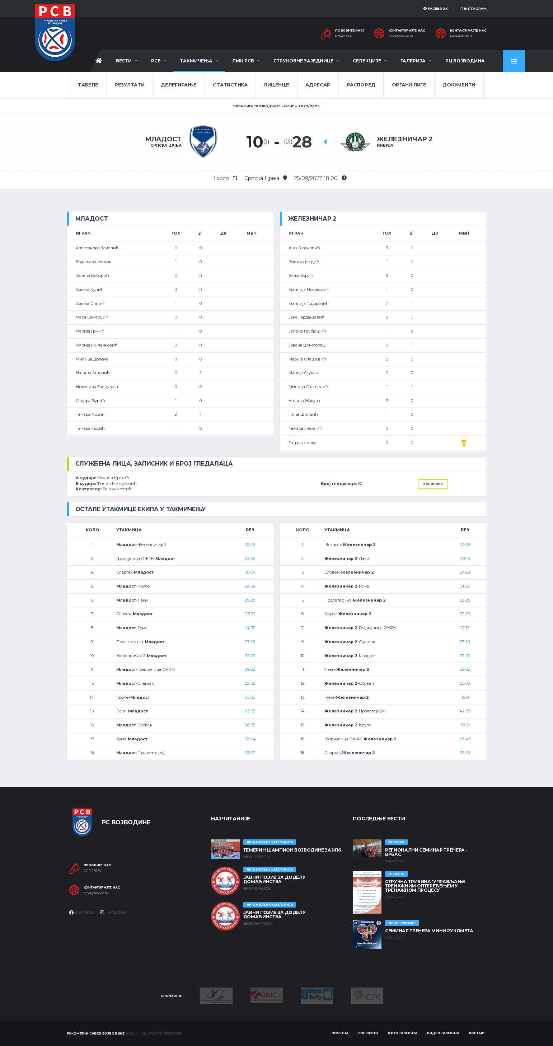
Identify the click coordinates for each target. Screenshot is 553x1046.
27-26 (465, 641)
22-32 (250, 683)
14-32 (250, 627)
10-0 (465, 697)
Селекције (367, 60)
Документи (458, 85)
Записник (433, 484)
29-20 (250, 600)
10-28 (250, 544)
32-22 (250, 655)
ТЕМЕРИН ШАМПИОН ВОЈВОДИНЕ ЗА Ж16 (292, 850)
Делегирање (178, 85)
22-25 (465, 600)
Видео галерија (443, 1033)
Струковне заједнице (303, 60)
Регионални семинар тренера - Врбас (426, 852)
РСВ (156, 60)
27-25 (250, 641)
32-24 (250, 738)
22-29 (465, 613)
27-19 (464, 627)
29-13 (465, 558)
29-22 (250, 669)
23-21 (250, 613)
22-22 (250, 558)
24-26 (250, 586)
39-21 (465, 724)
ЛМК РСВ (243, 60)
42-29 (465, 710)
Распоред (361, 85)
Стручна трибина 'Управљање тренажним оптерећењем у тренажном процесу (425, 886)
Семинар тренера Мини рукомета (429, 930)
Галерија (413, 60)
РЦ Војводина (465, 60)
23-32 (250, 710)
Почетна (340, 1033)
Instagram (473, 8)
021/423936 (343, 36)
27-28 (465, 572)
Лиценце (276, 85)
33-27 (250, 752)
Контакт (477, 1033)
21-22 (465, 586)
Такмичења (196, 60)
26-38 (250, 724)
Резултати (129, 85)
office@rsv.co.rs (401, 36)
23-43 (465, 738)
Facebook (435, 8)
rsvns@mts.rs (461, 36)
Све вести (368, 1033)
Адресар (317, 85)
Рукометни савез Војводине (96, 1033)
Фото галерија (402, 1033)
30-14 (250, 572)
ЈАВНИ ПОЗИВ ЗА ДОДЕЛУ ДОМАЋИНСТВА (274, 879)
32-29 (465, 752)
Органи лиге (409, 85)
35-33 (250, 697)
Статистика (230, 85)
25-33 (465, 683)
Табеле (88, 85)
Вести (124, 60)
